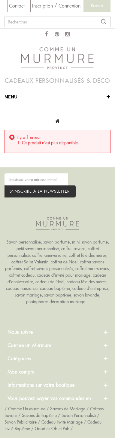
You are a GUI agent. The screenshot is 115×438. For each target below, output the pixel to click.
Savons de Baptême (39, 415)
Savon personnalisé (23, 242)
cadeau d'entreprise (90, 288)
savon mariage (28, 295)
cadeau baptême (55, 288)
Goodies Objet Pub (52, 428)
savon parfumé (56, 242)
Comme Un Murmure (26, 409)
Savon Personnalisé (79, 415)
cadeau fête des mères (86, 281)
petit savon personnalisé (38, 248)
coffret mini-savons (92, 268)
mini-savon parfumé (90, 242)
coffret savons (73, 248)
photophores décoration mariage (55, 301)
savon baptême (57, 295)
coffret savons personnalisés (48, 268)
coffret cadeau (22, 275)
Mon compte (21, 372)
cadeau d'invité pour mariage (63, 275)
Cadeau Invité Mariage (62, 422)
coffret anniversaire (49, 255)
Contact (17, 6)
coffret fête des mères (87, 255)
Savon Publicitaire (21, 422)
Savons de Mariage (67, 409)
